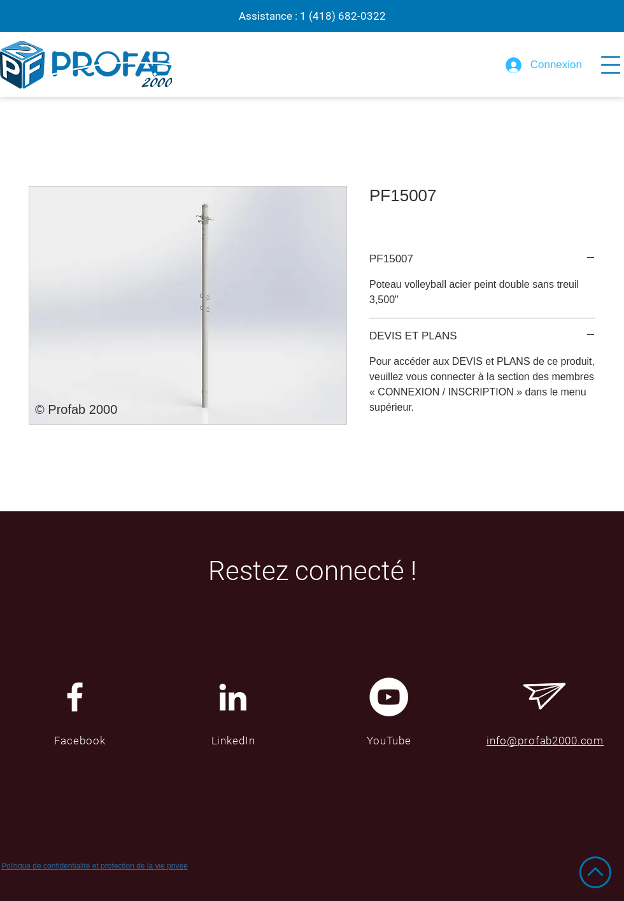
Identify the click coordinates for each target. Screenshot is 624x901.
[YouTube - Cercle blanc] (388, 697)
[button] (610, 64)
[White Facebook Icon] (74, 697)
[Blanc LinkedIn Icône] (232, 697)
